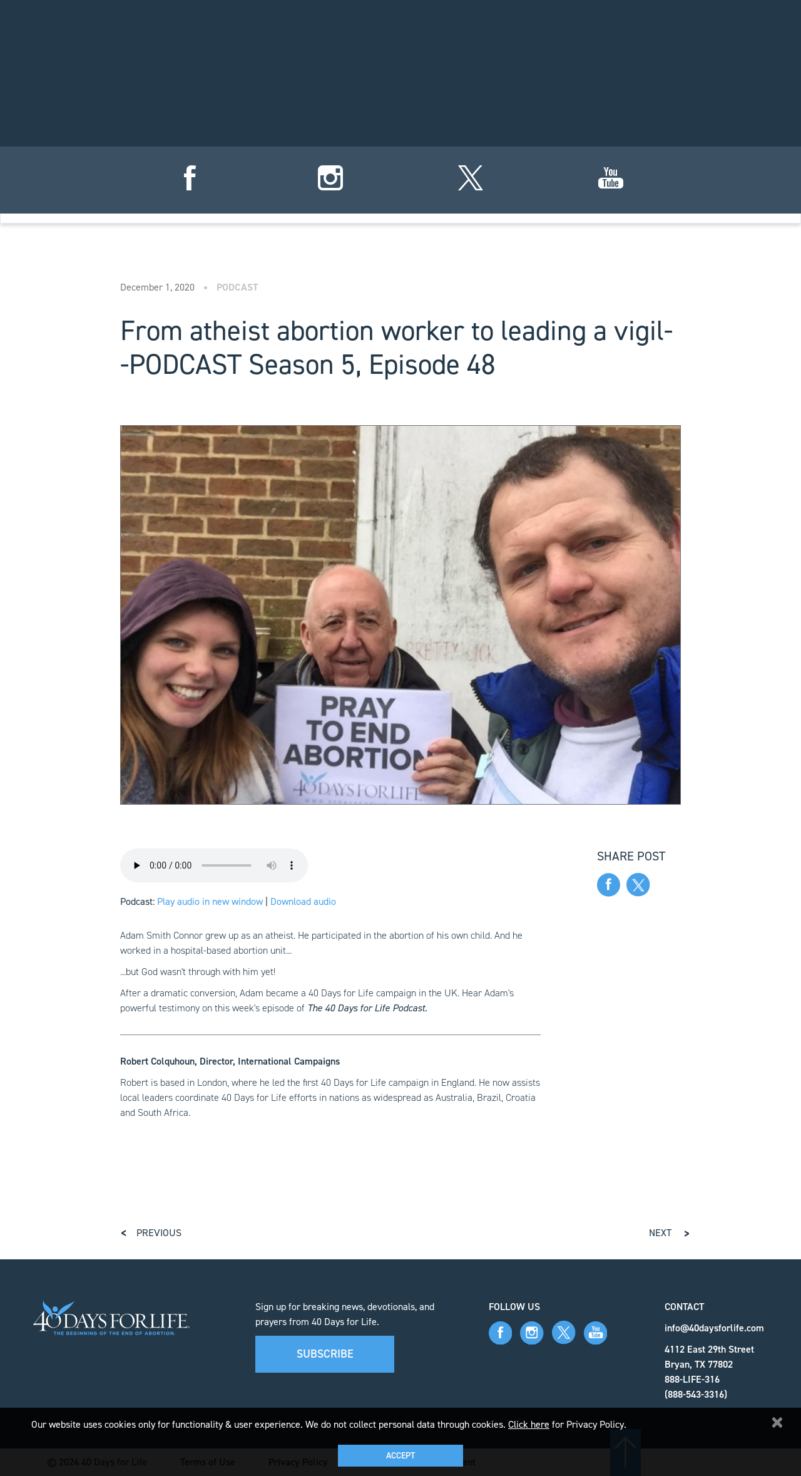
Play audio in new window (210, 901)
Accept (400, 1456)
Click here (528, 1424)
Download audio (303, 901)
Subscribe (325, 1353)
